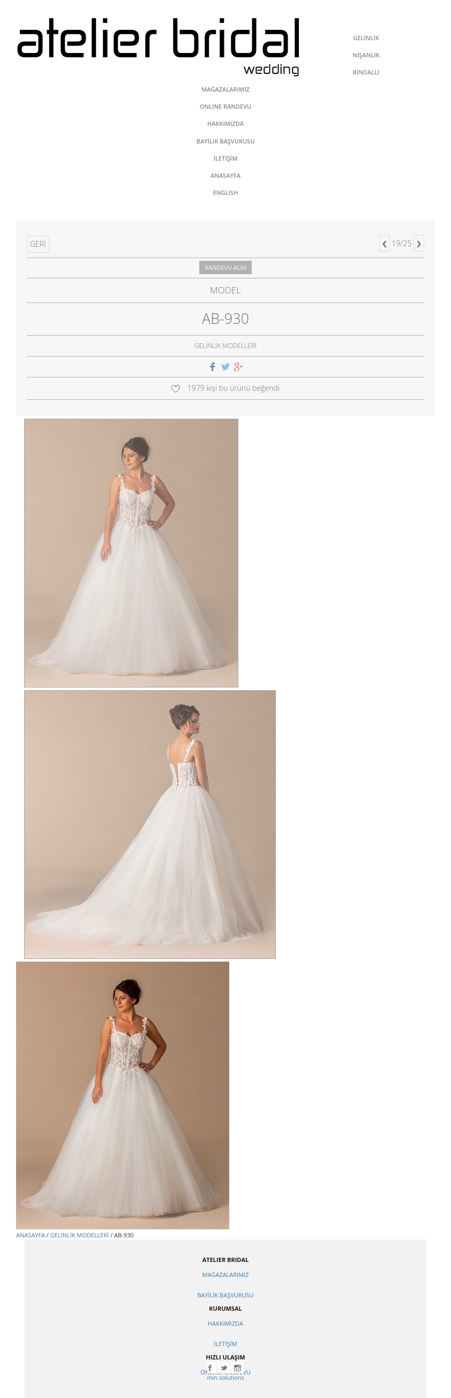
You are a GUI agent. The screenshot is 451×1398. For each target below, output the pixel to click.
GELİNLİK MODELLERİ (79, 1235)
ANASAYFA (30, 1235)
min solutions (225, 1377)
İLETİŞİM (225, 1344)
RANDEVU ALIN (225, 267)
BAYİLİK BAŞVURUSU (225, 1295)
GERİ (38, 244)
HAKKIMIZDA (225, 1323)
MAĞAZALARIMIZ (225, 1275)
